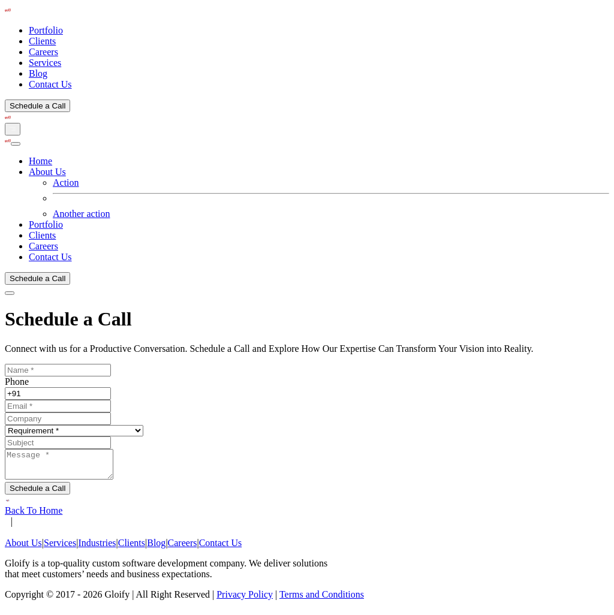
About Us (23, 548)
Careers (43, 52)
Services (45, 63)
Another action (81, 214)
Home (40, 161)
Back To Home (33, 516)
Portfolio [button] (46, 224)
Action (66, 182)
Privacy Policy (244, 600)
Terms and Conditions (321, 600)
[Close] (15, 144)
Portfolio (46, 30)
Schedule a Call (37, 105)
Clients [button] (42, 235)
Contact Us (50, 84)
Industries (97, 548)
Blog (38, 73)
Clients (42, 41)
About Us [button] (47, 172)
